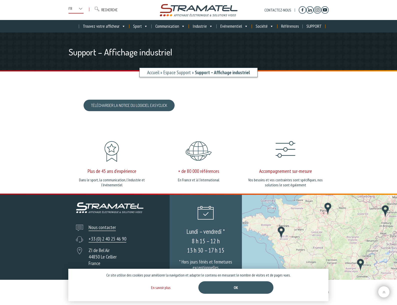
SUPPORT (314, 26)
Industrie (203, 26)
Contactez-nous (277, 9)
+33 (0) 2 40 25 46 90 (107, 239)
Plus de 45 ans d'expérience (112, 171)
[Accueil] (75, 26)
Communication (170, 26)
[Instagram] (317, 10)
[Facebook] (302, 10)
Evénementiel (234, 26)
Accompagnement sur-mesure (285, 171)
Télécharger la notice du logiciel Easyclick (129, 105)
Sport (140, 26)
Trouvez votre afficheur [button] (104, 26)
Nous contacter (102, 227)
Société (265, 26)
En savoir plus (161, 287)
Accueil (153, 72)
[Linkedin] (310, 10)
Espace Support (177, 72)
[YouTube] (325, 10)
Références (290, 26)
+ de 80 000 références (198, 171)
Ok (236, 287)
